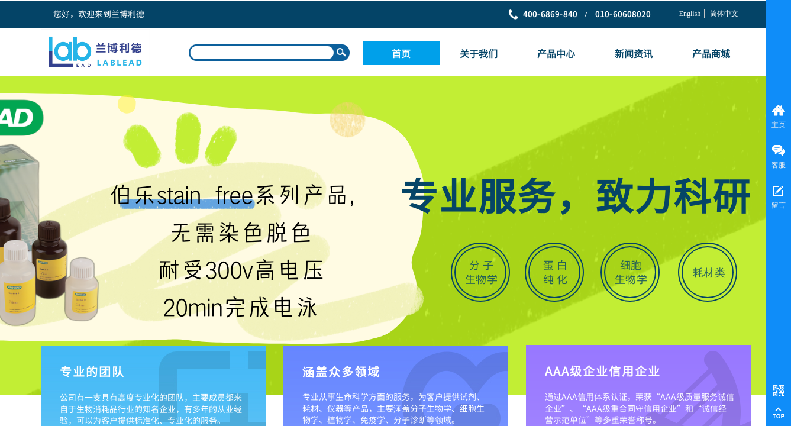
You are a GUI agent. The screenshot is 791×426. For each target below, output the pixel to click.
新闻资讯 (634, 53)
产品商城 (711, 53)
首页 (401, 53)
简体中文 (724, 13)
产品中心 (556, 53)
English (690, 13)
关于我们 (479, 53)
